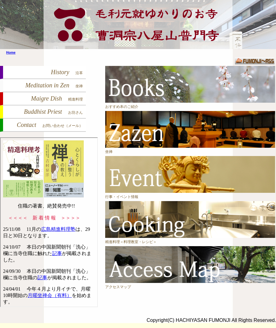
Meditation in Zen (54, 85)
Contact (50, 124)
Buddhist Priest (53, 111)
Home (11, 52)
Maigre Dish (57, 98)
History (67, 72)
